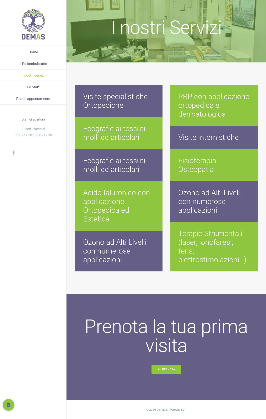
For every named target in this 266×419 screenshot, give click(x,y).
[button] (8, 405)
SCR (183, 409)
